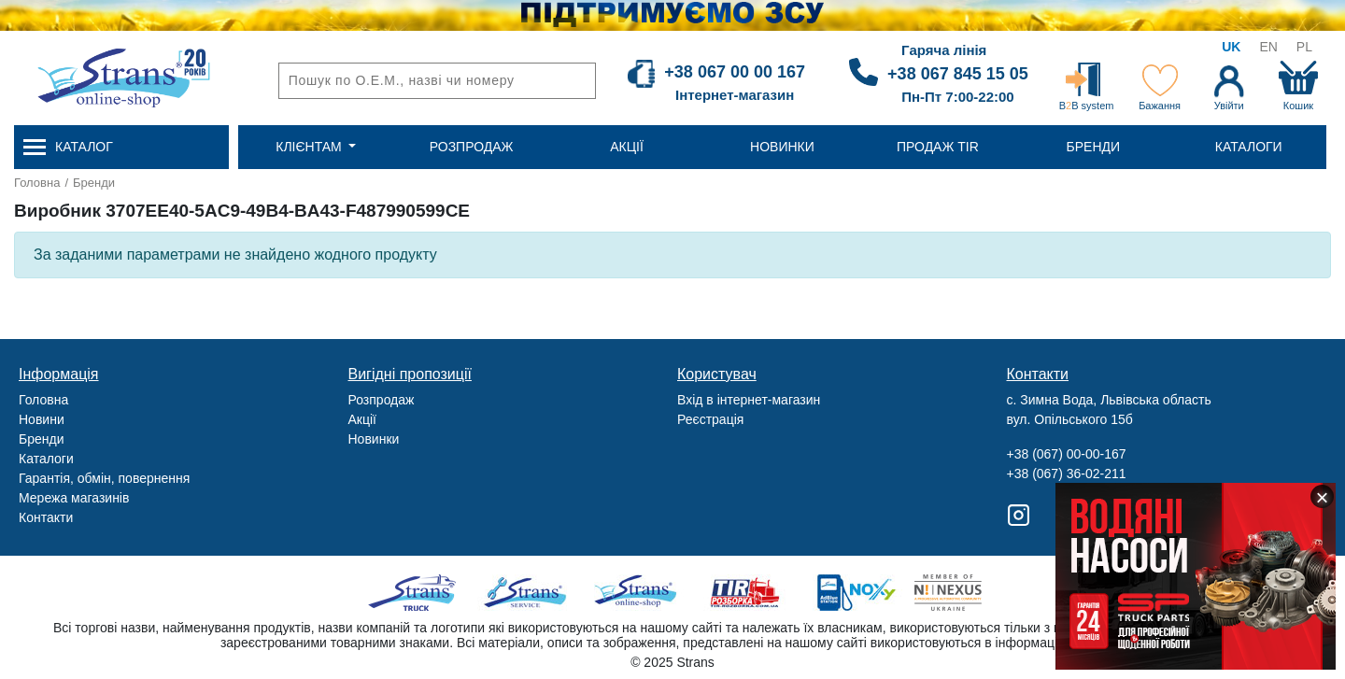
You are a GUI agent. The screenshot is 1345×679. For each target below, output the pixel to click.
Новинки (374, 438)
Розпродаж (381, 399)
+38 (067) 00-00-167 (1066, 453)
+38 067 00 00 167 (734, 72)
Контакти (46, 517)
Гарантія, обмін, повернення (104, 478)
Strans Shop (637, 592)
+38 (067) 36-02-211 (1066, 473)
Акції (362, 419)
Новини (41, 419)
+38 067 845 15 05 (957, 73)
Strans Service (527, 592)
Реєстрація (710, 419)
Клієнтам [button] (310, 146)
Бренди (94, 183)
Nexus (964, 592)
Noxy (855, 592)
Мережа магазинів (74, 497)
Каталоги (46, 458)
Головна (37, 183)
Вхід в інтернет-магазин (748, 399)
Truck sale (418, 592)
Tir (746, 592)
